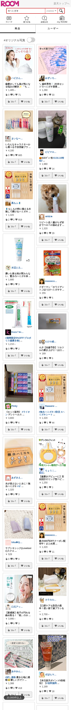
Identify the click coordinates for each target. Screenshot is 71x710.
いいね (27, 101)
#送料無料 (51, 683)
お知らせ (44, 19)
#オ (19, 486)
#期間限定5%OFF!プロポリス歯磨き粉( (18, 339)
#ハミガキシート (52, 413)
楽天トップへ (61, 3)
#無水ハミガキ (46, 412)
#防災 (57, 412)
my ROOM (62, 19)
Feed (9, 19)
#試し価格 (10, 677)
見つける (27, 19)
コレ (13, 101)
